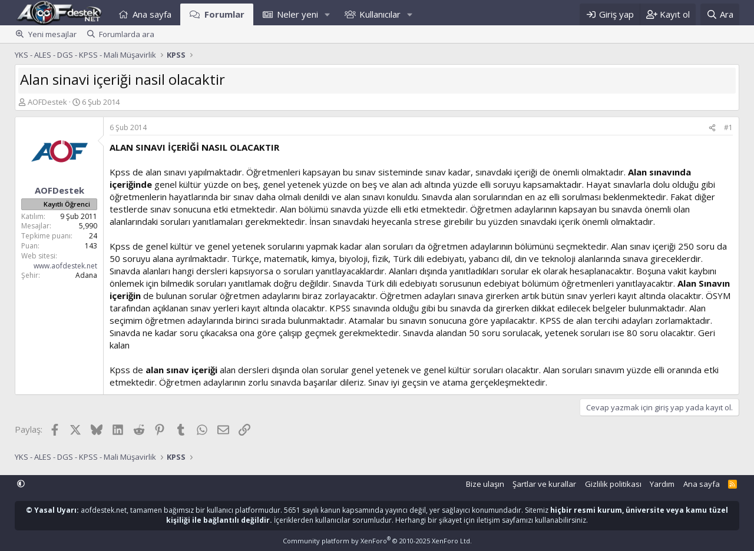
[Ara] (719, 14)
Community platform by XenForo (377, 540)
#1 (728, 127)
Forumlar (224, 14)
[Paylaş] (712, 128)
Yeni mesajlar (52, 34)
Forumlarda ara (126, 34)
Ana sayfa (152, 14)
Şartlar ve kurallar (544, 484)
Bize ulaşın (485, 484)
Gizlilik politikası (613, 484)
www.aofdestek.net (65, 266)
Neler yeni (297, 14)
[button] (327, 14)
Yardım (662, 484)
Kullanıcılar (380, 14)
